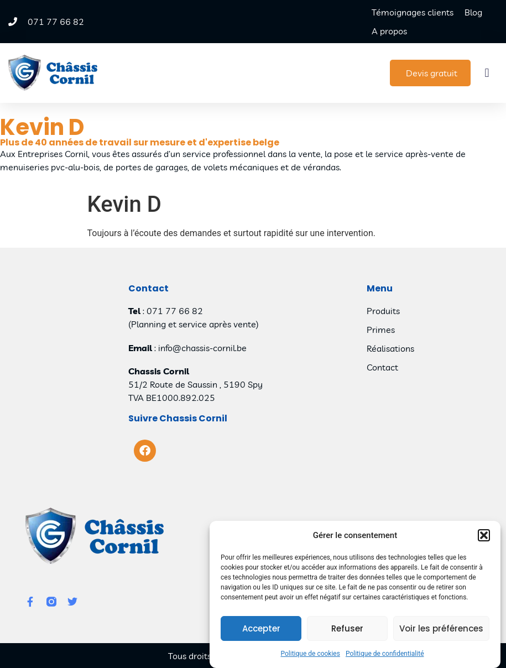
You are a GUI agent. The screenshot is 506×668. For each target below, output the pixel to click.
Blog (473, 12)
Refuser (347, 629)
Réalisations (390, 348)
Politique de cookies (310, 654)
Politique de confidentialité (385, 654)
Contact (382, 367)
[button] (483, 535)
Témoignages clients (412, 12)
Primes (381, 329)
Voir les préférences (441, 629)
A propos (389, 30)
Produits (383, 310)
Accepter (261, 629)
